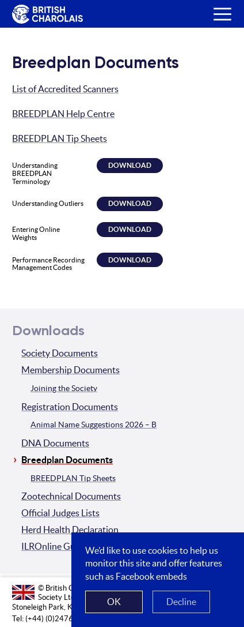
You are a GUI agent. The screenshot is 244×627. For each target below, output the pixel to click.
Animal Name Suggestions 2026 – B (93, 424)
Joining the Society (63, 388)
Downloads (48, 331)
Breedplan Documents (67, 460)
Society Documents (59, 353)
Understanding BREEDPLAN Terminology (35, 173)
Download (129, 165)
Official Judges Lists (60, 513)
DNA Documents (55, 443)
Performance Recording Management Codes (48, 264)
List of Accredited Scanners (65, 89)
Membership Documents (70, 370)
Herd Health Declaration (70, 529)
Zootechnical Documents (71, 496)
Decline (181, 601)
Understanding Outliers (47, 203)
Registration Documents (69, 406)
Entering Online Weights (36, 233)
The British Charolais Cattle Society (45, 15)
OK (114, 601)
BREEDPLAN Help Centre (63, 113)
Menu (218, 5)
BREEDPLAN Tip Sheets (59, 138)
